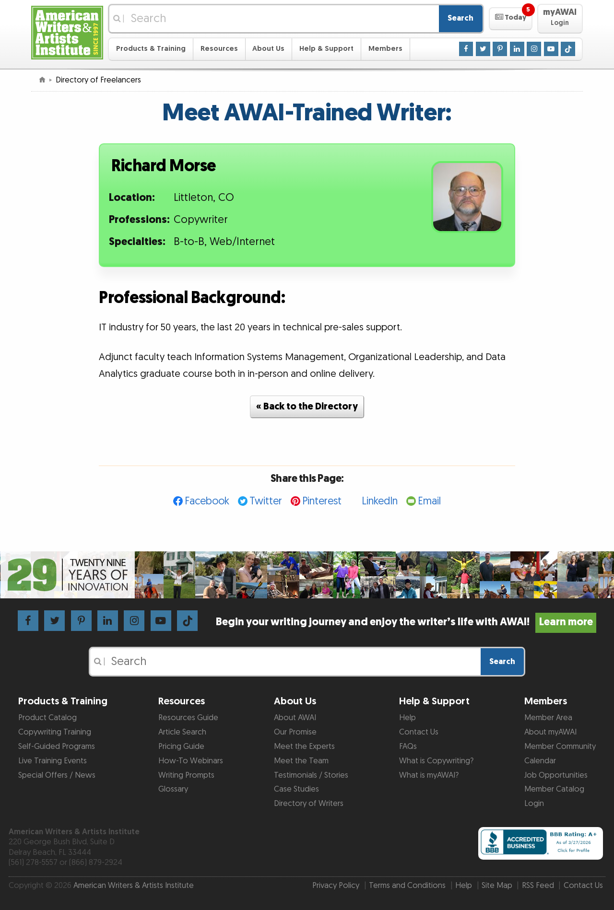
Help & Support (326, 48)
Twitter (265, 501)
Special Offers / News (56, 775)
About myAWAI (550, 732)
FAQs (408, 746)
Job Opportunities (556, 775)
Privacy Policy (335, 885)
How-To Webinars (190, 761)
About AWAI (295, 717)
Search (460, 18)
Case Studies (296, 789)
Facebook (207, 501)
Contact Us (418, 732)
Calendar (540, 761)
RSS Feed (538, 885)
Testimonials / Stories (311, 775)
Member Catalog (554, 789)
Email (429, 501)
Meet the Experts (304, 746)
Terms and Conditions (407, 885)
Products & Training (151, 48)
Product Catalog (47, 717)
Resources (219, 48)
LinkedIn (380, 501)
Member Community (560, 746)
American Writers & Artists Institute (133, 885)
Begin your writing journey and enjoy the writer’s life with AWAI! (406, 622)
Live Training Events (52, 761)
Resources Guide (188, 717)
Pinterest (322, 501)
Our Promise (295, 732)
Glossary (173, 789)
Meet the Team (301, 761)
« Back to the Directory (307, 406)
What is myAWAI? (429, 775)
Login (534, 803)
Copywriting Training (54, 732)
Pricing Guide (181, 746)
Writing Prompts (186, 775)
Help (407, 717)
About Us (268, 48)
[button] (510, 18)
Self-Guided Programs (56, 746)
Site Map (497, 885)
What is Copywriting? (436, 761)
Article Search (182, 732)
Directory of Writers (308, 803)
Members (385, 48)
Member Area (548, 717)
